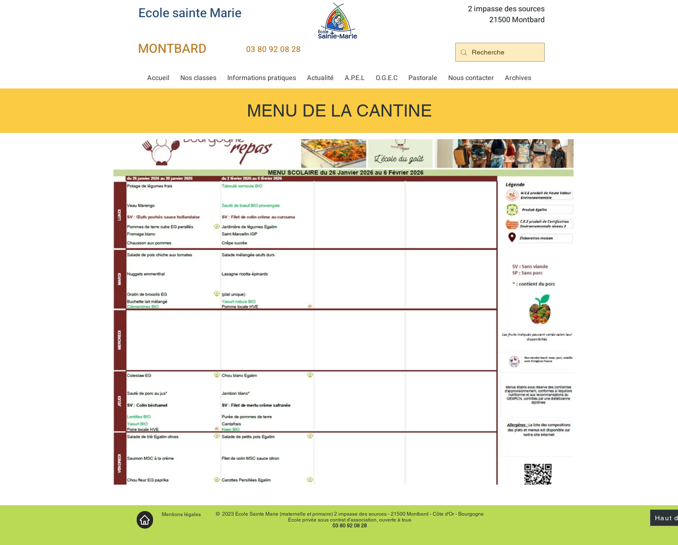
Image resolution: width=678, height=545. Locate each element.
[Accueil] (145, 520)
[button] (198, 78)
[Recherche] (499, 52)
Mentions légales (181, 514)
